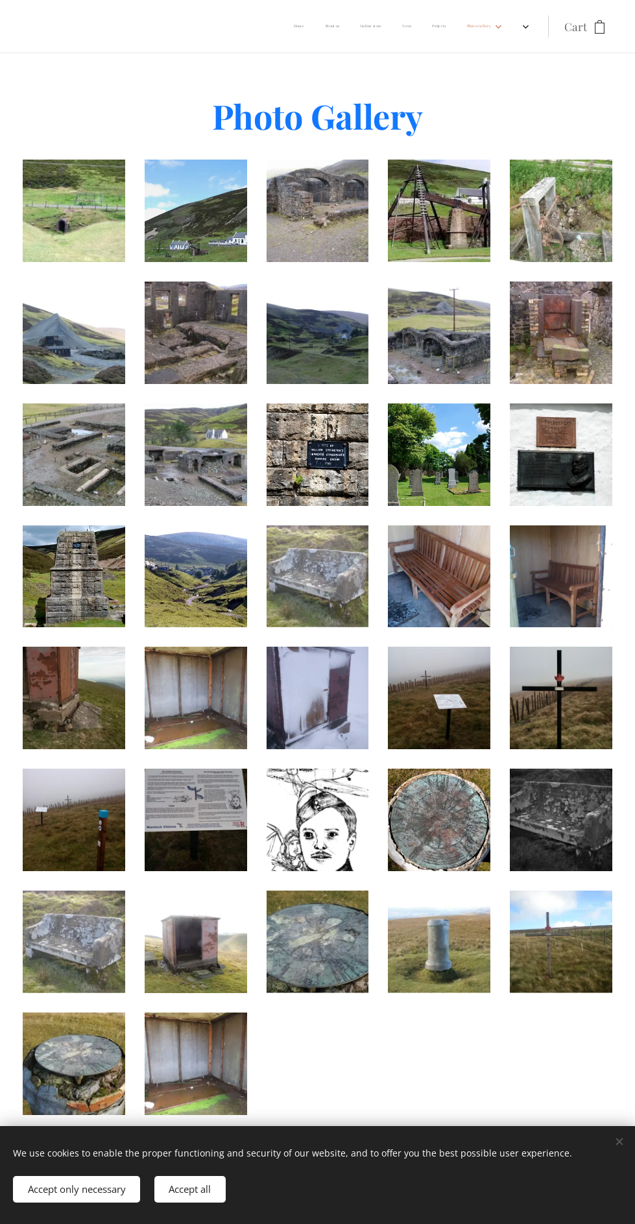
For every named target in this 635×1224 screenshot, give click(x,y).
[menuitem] (148, 26)
